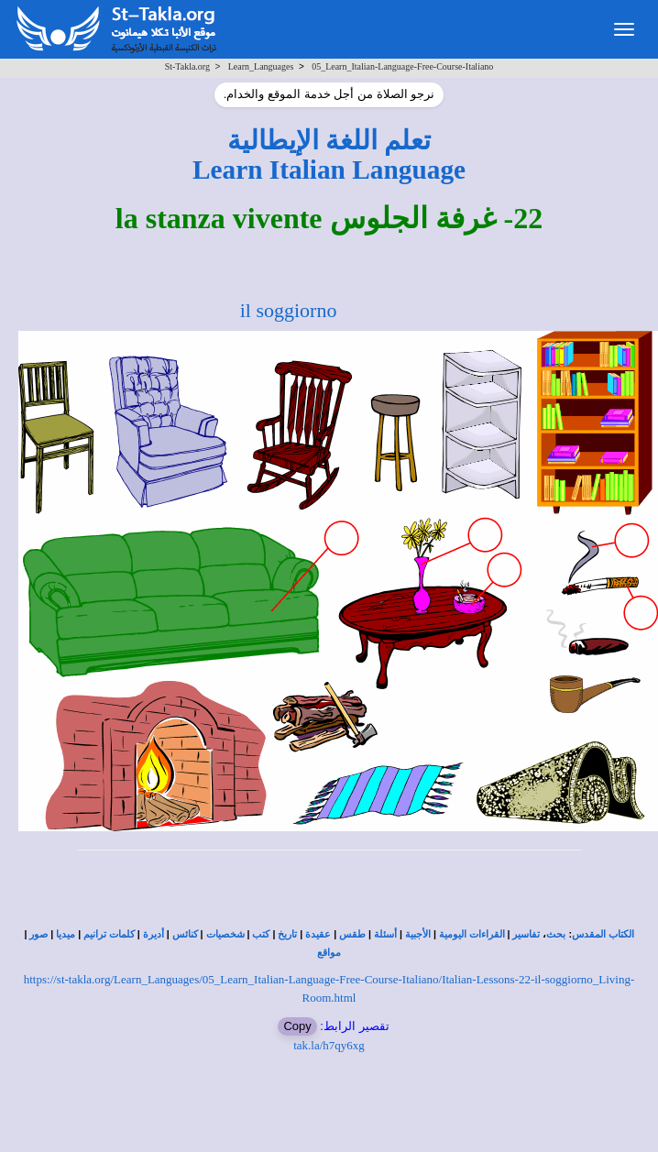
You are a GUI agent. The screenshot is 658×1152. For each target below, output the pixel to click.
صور (38, 934)
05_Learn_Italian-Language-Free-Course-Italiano (402, 66)
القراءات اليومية (472, 934)
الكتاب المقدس (603, 934)
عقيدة (318, 934)
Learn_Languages (261, 66)
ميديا (65, 934)
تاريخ (287, 934)
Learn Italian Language (329, 169)
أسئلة (385, 934)
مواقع (329, 953)
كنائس (185, 934)
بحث (555, 934)
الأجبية (418, 934)
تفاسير (526, 934)
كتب (260, 934)
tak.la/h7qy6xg (329, 1045)
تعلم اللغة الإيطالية (329, 140)
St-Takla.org (187, 66)
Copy (297, 1026)
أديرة (153, 934)
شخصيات (225, 934)
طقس (352, 934)
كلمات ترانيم (109, 934)
